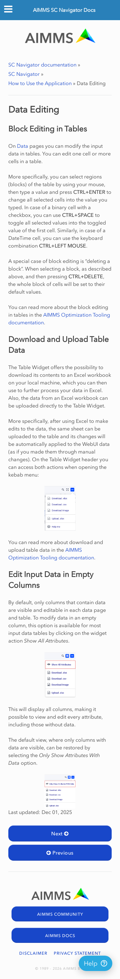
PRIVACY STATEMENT (77, 953)
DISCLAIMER (33, 953)
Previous (60, 852)
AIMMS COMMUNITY (60, 914)
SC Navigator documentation (42, 64)
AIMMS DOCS (60, 935)
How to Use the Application (40, 83)
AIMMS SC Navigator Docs (64, 10)
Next (60, 833)
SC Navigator (24, 74)
